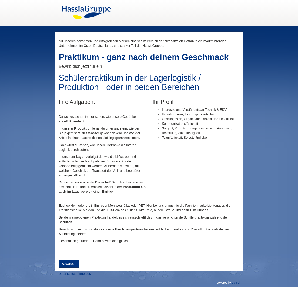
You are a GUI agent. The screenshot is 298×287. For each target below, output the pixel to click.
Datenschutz (67, 274)
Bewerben (69, 264)
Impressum (87, 274)
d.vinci (236, 282)
